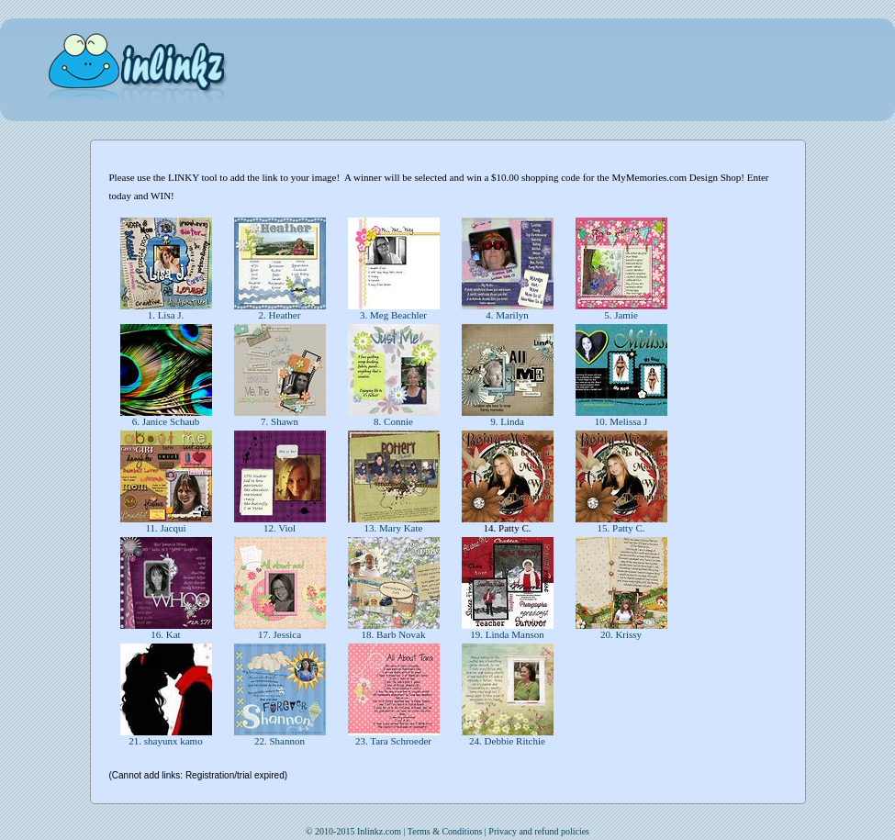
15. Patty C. (621, 527)
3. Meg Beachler (393, 314)
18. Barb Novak (393, 634)
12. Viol (279, 527)
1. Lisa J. (165, 314)
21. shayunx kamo (166, 740)
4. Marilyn (507, 314)
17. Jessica (279, 634)
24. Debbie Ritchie (506, 740)
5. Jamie (620, 314)
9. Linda (506, 421)
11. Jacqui (166, 527)
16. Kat (166, 634)
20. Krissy (621, 634)
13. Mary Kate (393, 527)
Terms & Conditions (445, 831)
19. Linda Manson (507, 634)
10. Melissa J (621, 421)
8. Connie (393, 421)
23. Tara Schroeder (393, 740)
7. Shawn (279, 421)
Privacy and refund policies (538, 831)
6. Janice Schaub (165, 421)
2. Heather (279, 314)
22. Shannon (280, 740)
